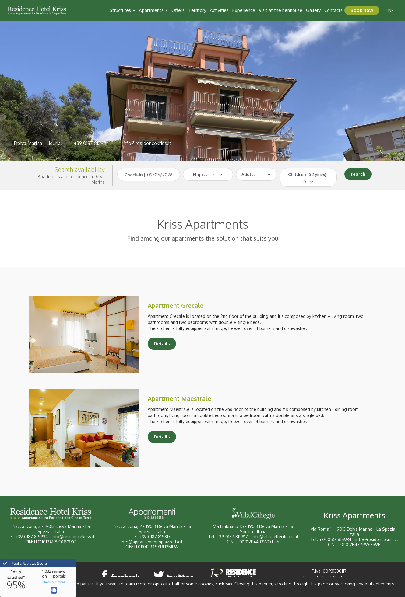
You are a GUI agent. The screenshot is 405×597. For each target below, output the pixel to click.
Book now (361, 10)
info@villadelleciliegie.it (275, 536)
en (390, 10)
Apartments (153, 10)
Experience (243, 10)
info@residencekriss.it (146, 143)
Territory (197, 10)
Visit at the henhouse (280, 10)
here (228, 584)
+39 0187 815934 (91, 143)
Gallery (313, 10)
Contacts (333, 10)
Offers (178, 10)
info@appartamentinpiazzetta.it (152, 541)
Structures (122, 10)
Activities (219, 10)
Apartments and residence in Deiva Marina (71, 179)
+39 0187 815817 (155, 536)
